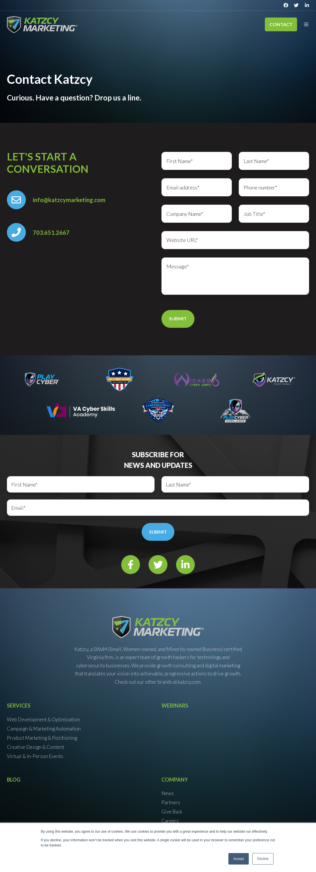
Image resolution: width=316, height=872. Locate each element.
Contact (280, 24)
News (167, 793)
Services (18, 705)
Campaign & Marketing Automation (44, 729)
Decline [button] (263, 859)
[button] (306, 24)
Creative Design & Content (35, 747)
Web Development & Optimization (43, 719)
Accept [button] (238, 859)
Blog (13, 779)
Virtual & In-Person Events (35, 756)
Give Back (171, 812)
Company (174, 779)
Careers (170, 821)
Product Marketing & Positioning (42, 738)
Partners (170, 802)
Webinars (174, 705)
